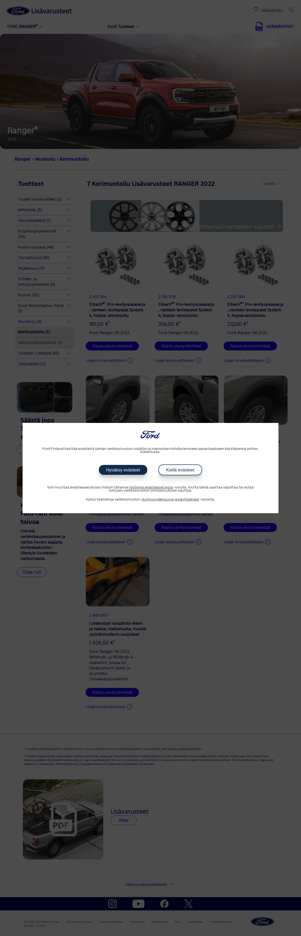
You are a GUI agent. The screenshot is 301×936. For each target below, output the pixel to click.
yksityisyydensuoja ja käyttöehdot (170, 499)
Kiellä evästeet (180, 470)
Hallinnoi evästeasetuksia (151, 487)
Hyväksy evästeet (123, 470)
